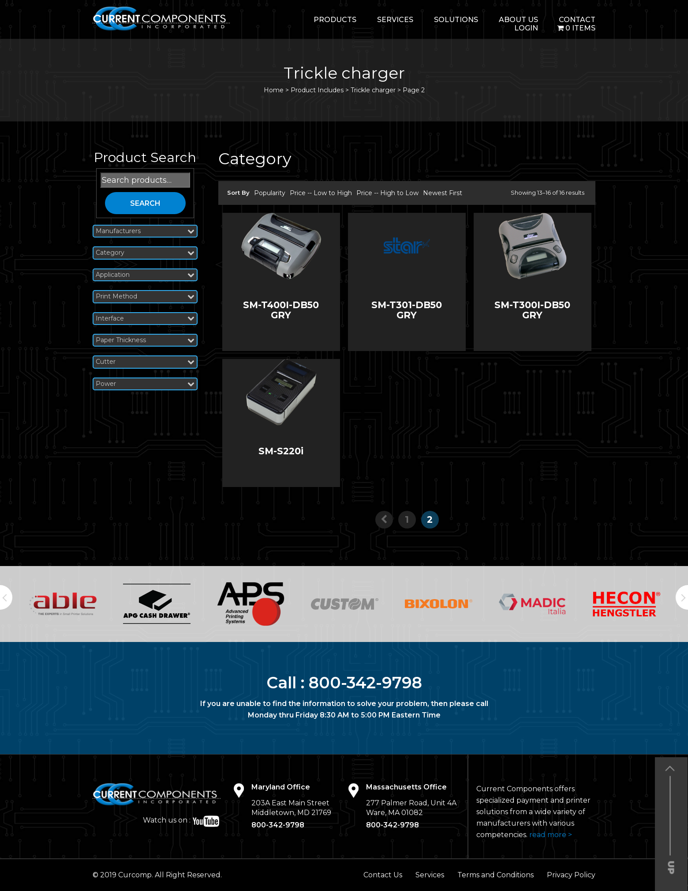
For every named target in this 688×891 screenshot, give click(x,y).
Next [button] (682, 597)
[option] (63, 604)
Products (335, 19)
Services (395, 19)
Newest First (442, 193)
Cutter (145, 362)
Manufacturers (145, 231)
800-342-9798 (365, 682)
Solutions (456, 19)
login (526, 28)
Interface (145, 318)
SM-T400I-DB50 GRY (281, 310)
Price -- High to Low (387, 193)
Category (145, 252)
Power (145, 384)
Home (274, 90)
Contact (577, 19)
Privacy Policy (571, 875)
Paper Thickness (145, 340)
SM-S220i (280, 451)
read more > (550, 835)
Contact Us (382, 875)
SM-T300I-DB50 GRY (532, 310)
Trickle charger (373, 90)
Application (145, 275)
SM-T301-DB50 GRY (406, 310)
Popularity (269, 193)
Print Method (145, 296)
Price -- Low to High (321, 193)
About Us (518, 19)
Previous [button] (6, 597)
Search (145, 203)
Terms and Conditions (495, 875)
